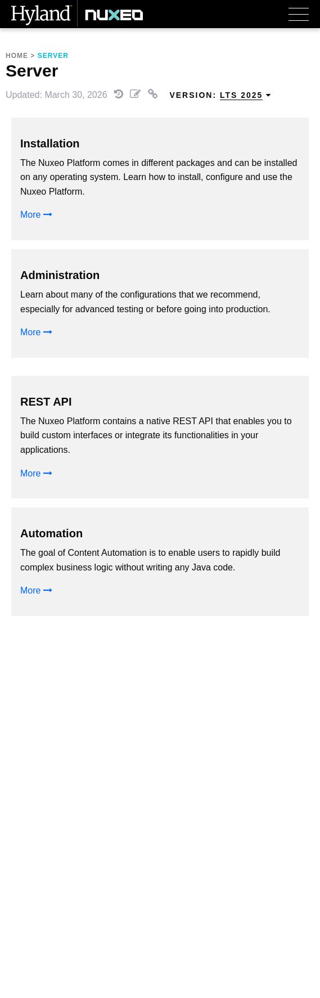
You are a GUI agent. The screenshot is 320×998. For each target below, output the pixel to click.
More (36, 214)
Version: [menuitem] (220, 95)
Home (17, 56)
